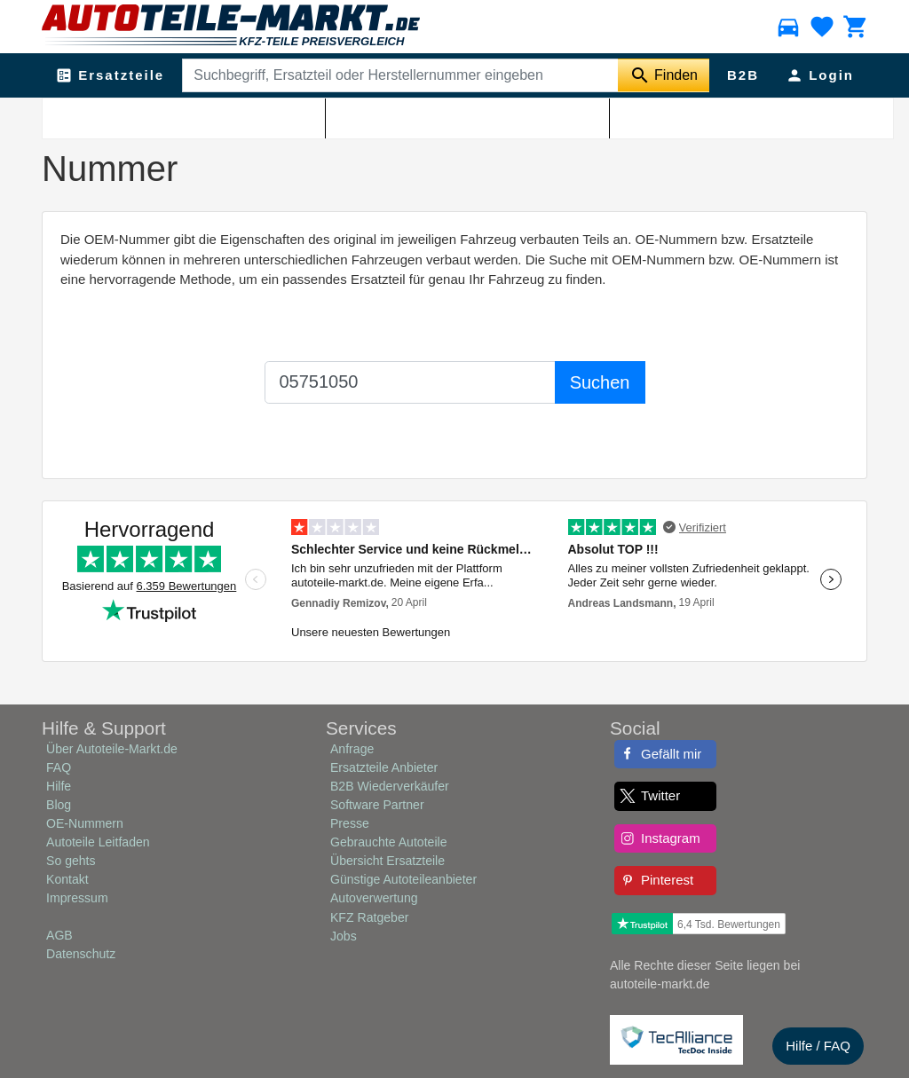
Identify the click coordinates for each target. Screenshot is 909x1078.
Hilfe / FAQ (818, 1045)
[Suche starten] (663, 75)
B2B (743, 75)
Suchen (600, 382)
